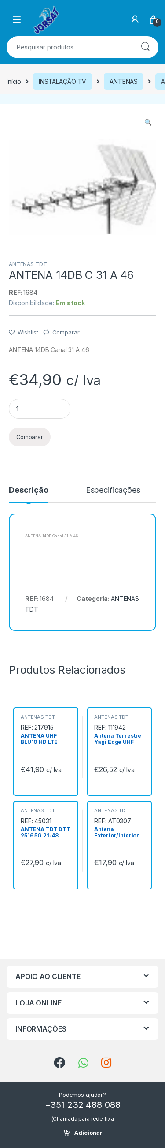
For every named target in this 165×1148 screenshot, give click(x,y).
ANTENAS (124, 81)
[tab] (28, 494)
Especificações (113, 490)
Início (14, 81)
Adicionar (88, 1132)
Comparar (66, 332)
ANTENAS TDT (28, 264)
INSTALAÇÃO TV (62, 81)
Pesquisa (145, 47)
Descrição (28, 490)
